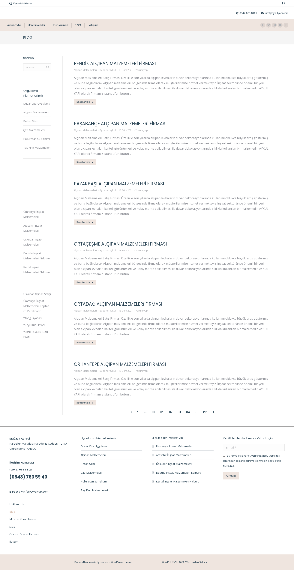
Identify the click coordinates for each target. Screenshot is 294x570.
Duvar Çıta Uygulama (36, 103)
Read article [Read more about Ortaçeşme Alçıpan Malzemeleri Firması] (84, 282)
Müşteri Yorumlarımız (23, 519)
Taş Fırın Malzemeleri (36, 147)
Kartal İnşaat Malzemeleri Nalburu (36, 269)
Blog (12, 511)
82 (170, 412)
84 (188, 412)
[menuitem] (14, 25)
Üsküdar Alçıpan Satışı (37, 294)
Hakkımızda (16, 504)
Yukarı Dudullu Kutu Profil (35, 334)
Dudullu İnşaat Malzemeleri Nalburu (36, 255)
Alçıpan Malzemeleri (85, 70)
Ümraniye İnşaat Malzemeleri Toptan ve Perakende (36, 306)
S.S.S (12, 526)
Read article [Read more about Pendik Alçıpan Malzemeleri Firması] (84, 101)
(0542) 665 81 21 (20, 469)
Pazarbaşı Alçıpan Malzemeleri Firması (119, 184)
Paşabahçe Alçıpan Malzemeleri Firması (120, 124)
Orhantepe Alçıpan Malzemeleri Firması (120, 364)
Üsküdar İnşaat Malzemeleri (32, 241)
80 (153, 412)
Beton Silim (30, 121)
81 (162, 412)
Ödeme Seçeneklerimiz (24, 534)
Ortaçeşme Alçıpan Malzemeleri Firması (120, 244)
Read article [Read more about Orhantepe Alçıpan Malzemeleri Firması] (84, 402)
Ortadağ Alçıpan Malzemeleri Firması (118, 304)
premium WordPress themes (116, 562)
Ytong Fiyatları (32, 318)
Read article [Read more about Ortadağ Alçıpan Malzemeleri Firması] (84, 342)
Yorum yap (142, 70)
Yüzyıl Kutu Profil (34, 325)
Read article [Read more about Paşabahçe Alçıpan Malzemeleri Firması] (84, 162)
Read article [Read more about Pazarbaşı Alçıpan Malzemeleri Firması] (84, 222)
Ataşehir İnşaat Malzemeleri (32, 228)
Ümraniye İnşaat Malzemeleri (33, 214)
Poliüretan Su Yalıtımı (36, 139)
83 (179, 412)
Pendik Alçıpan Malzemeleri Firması (115, 63)
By (108, 70)
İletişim (13, 541)
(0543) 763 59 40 (28, 477)
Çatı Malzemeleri (34, 130)
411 (205, 412)
